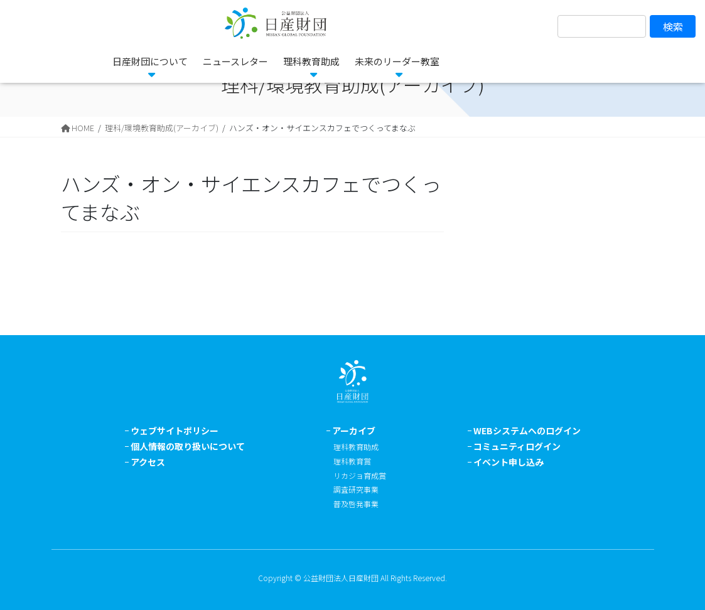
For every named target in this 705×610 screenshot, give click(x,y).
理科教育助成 (356, 446)
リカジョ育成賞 (359, 475)
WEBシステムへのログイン (527, 430)
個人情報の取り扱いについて (188, 446)
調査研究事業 (356, 489)
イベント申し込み (508, 462)
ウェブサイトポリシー (174, 430)
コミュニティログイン (517, 446)
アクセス (148, 462)
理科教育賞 (352, 461)
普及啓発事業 (356, 503)
